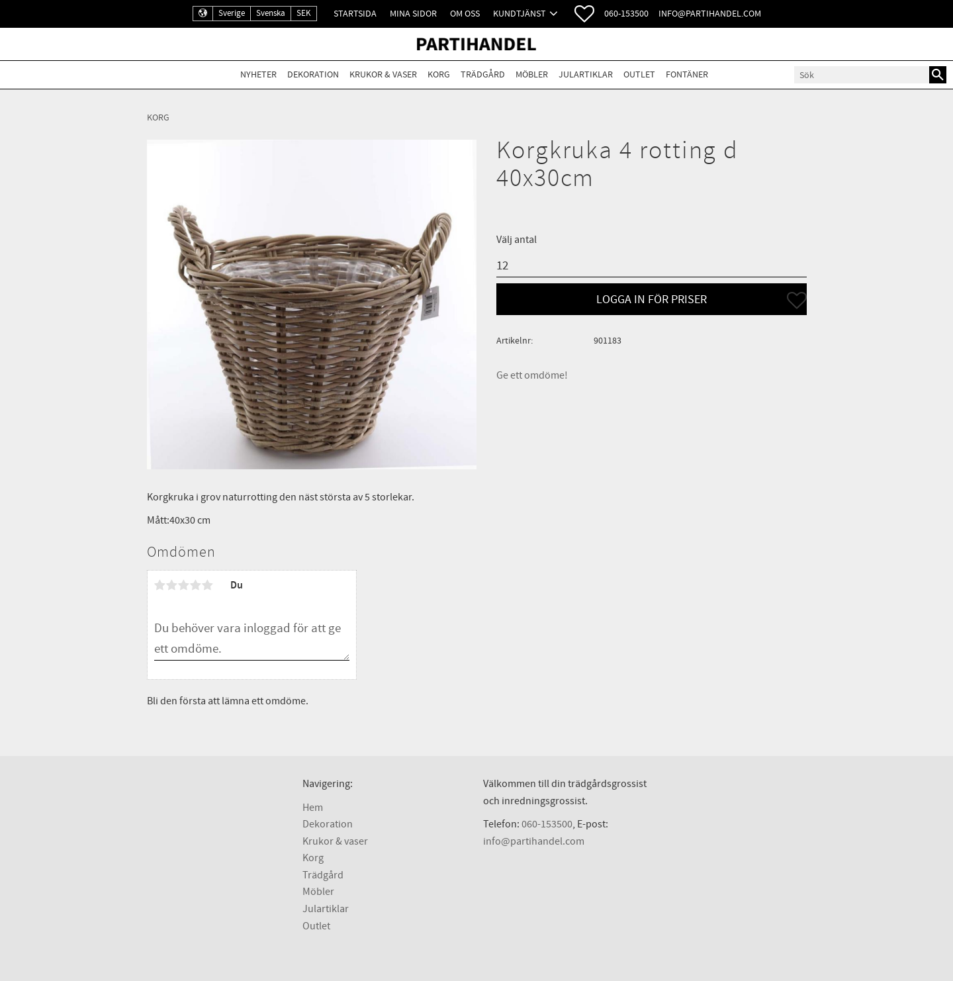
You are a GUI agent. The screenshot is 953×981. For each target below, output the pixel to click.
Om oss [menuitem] (465, 13)
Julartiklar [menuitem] (586, 74)
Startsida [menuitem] (355, 13)
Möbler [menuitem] (532, 74)
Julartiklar (325, 908)
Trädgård (322, 875)
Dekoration (327, 824)
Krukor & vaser (335, 841)
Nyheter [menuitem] (258, 74)
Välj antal (516, 239)
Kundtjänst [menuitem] (519, 13)
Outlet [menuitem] (639, 74)
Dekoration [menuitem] (313, 74)
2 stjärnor (172, 585)
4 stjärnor (196, 585)
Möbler (318, 891)
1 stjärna (160, 585)
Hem (312, 807)
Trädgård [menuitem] (483, 74)
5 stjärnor (208, 585)
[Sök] (937, 74)
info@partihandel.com (709, 13)
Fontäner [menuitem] (687, 74)
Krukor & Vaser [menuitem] (383, 74)
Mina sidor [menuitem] (413, 13)
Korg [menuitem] (439, 74)
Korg (313, 857)
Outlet (316, 926)
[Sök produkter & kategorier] (861, 74)
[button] (584, 14)
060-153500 (626, 13)
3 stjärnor (184, 585)
